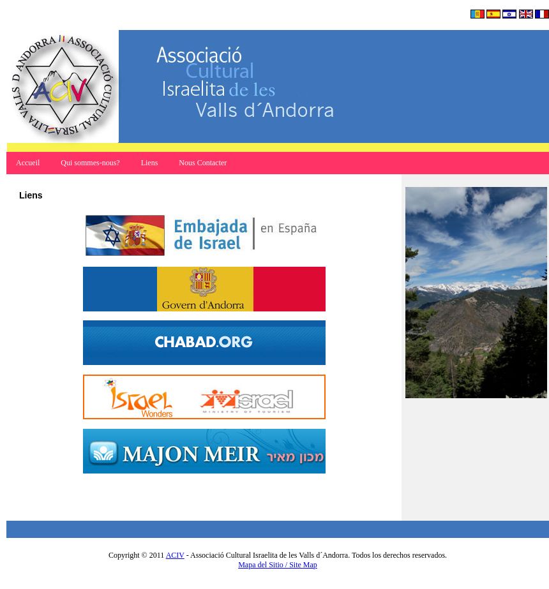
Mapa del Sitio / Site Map (277, 564)
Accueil (28, 162)
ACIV (175, 555)
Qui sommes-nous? (91, 162)
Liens (149, 162)
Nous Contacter (203, 162)
